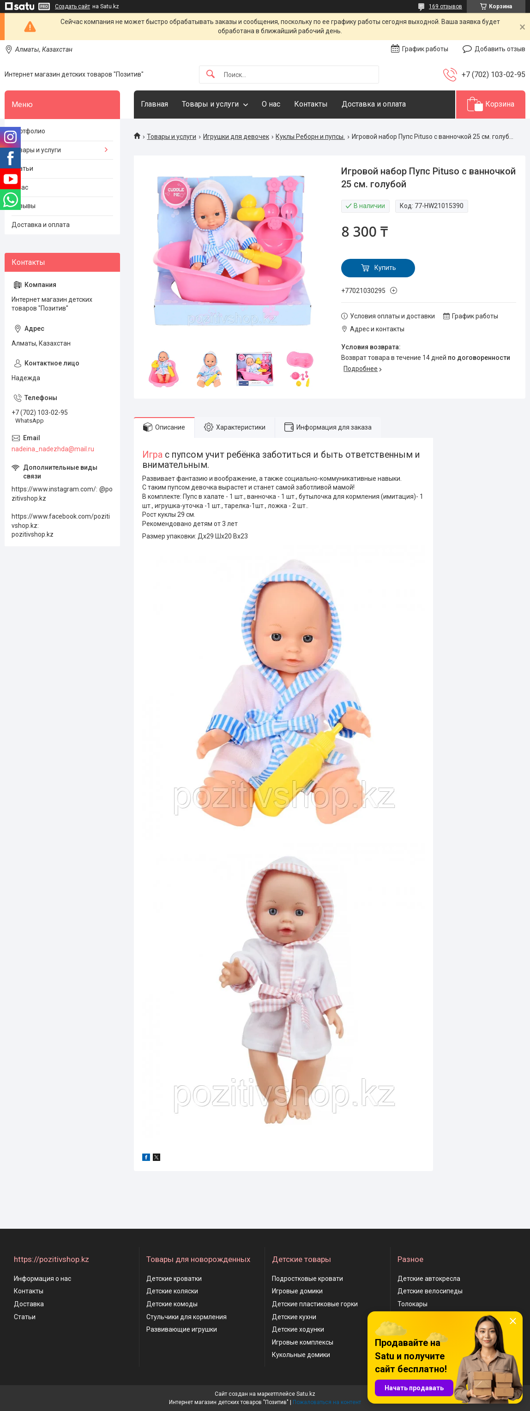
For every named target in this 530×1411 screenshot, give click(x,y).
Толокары (413, 1304)
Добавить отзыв (500, 49)
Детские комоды (172, 1304)
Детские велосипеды (430, 1291)
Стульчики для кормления (186, 1317)
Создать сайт (72, 6)
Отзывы (24, 205)
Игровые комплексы (302, 1342)
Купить (385, 267)
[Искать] (210, 74)
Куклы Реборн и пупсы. (310, 136)
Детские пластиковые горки (315, 1304)
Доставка (29, 1304)
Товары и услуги (210, 104)
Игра (152, 454)
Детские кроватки (174, 1278)
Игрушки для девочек (236, 136)
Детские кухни (294, 1317)
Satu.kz (305, 1394)
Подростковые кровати (307, 1278)
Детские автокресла (429, 1278)
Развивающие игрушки (181, 1329)
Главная (154, 104)
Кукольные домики (301, 1354)
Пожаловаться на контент (327, 1402)
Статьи (22, 168)
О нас (271, 104)
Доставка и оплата (374, 104)
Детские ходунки (298, 1329)
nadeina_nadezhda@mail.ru (53, 449)
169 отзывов (445, 6)
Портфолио (28, 131)
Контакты (311, 104)
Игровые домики (297, 1291)
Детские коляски (172, 1291)
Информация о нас (42, 1278)
